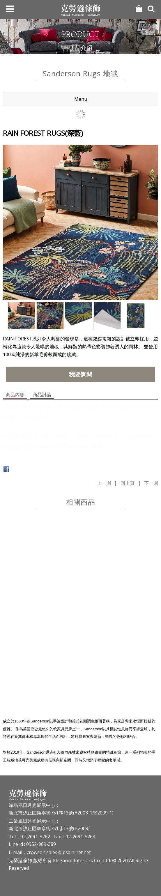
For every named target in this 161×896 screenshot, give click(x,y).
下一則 (151, 483)
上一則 (104, 483)
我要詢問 (80, 374)
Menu (80, 99)
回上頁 (128, 483)
